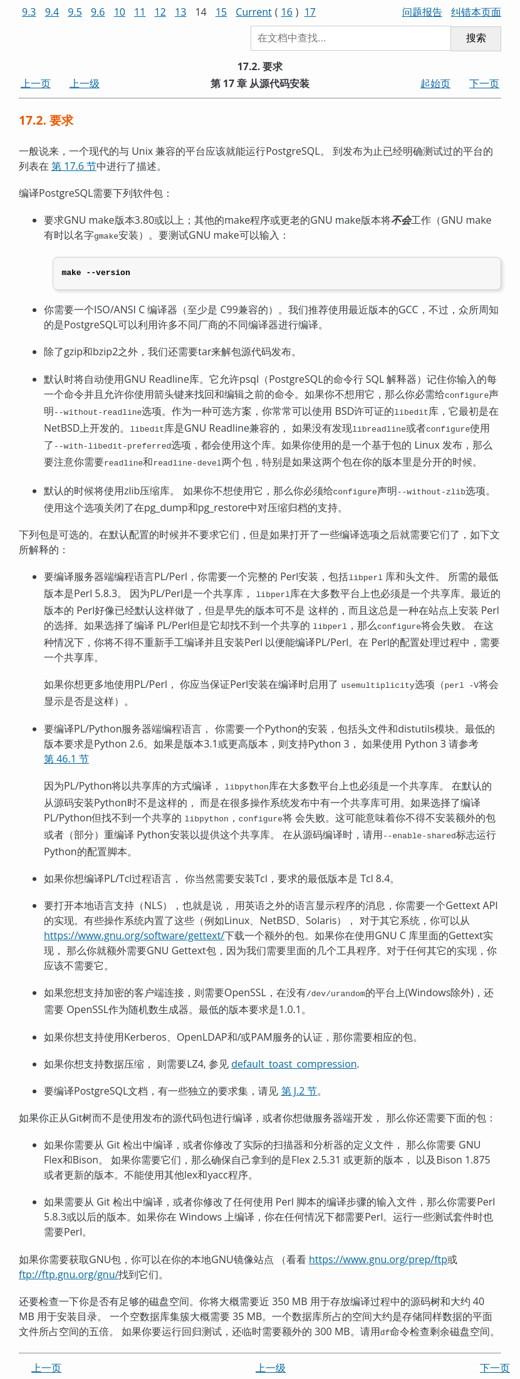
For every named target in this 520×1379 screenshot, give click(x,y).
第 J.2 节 (299, 1072)
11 (139, 12)
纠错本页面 (476, 12)
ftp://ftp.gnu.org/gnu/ (68, 1255)
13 (180, 12)
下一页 (484, 83)
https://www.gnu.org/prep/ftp (378, 1240)
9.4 (52, 12)
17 (310, 12)
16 (287, 12)
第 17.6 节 (73, 166)
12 (160, 12)
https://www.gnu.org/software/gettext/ (134, 918)
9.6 (98, 12)
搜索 (476, 38)
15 (221, 12)
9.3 (29, 12)
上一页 (36, 83)
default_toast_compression (293, 1045)
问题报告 (422, 12)
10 (119, 12)
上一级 (85, 83)
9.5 (75, 12)
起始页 (435, 83)
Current (253, 12)
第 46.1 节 (66, 745)
